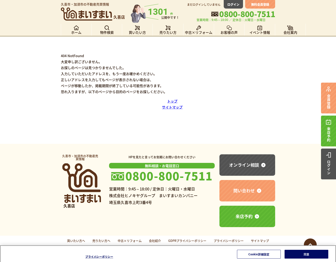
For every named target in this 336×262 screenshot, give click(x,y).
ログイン (233, 4)
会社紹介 (155, 240)
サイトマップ (172, 107)
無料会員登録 (260, 4)
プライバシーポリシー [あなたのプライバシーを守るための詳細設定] (99, 258)
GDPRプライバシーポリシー (187, 240)
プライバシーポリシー (229, 240)
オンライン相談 (244, 165)
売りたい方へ (101, 240)
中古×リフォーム (130, 240)
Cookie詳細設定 (258, 256)
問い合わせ (244, 191)
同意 (306, 256)
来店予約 (244, 216)
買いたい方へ (76, 240)
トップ (172, 101)
